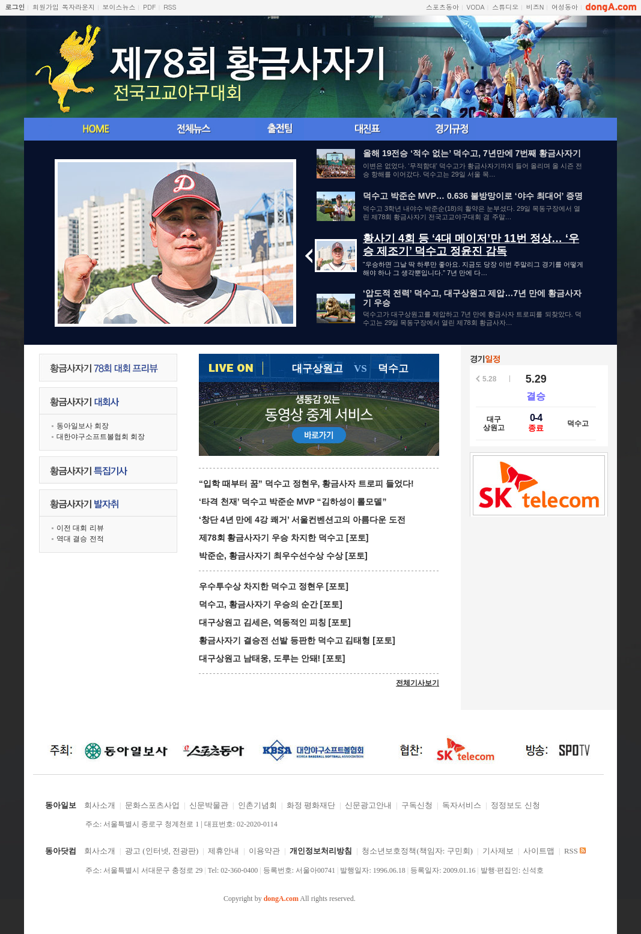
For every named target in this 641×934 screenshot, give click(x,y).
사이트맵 (538, 850)
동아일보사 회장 (82, 426)
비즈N (535, 6)
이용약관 (264, 850)
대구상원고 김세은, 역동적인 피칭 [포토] (275, 622)
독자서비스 (461, 805)
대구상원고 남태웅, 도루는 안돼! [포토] (272, 658)
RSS (169, 6)
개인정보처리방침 (321, 850)
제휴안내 (223, 850)
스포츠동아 (442, 6)
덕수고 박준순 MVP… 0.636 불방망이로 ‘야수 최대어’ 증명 (473, 196)
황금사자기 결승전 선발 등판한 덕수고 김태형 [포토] (297, 640)
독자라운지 (78, 6)
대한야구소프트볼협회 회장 (100, 436)
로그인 (15, 6)
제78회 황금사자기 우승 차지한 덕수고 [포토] (283, 537)
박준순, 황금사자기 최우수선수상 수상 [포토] (283, 555)
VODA (476, 6)
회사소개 (99, 805)
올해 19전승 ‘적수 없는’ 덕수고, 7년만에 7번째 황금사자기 (472, 153)
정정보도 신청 (515, 805)
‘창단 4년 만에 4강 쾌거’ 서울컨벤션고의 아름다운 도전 (302, 519)
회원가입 (45, 6)
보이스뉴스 (119, 6)
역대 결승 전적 (80, 539)
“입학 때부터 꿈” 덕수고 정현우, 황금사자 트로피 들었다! (306, 483)
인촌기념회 (257, 805)
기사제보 (498, 850)
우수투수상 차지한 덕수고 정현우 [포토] (273, 586)
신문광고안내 (368, 805)
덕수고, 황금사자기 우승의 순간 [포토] (270, 604)
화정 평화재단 (311, 805)
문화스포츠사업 (152, 805)
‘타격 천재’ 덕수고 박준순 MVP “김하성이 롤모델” (292, 501)
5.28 (489, 379)
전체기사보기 (417, 683)
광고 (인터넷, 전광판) (161, 850)
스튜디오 (505, 6)
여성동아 (564, 6)
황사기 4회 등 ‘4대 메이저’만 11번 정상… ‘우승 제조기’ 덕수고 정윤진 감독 (471, 244)
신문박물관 (208, 805)
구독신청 (417, 805)
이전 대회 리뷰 (80, 528)
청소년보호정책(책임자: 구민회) (417, 850)
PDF (149, 6)
